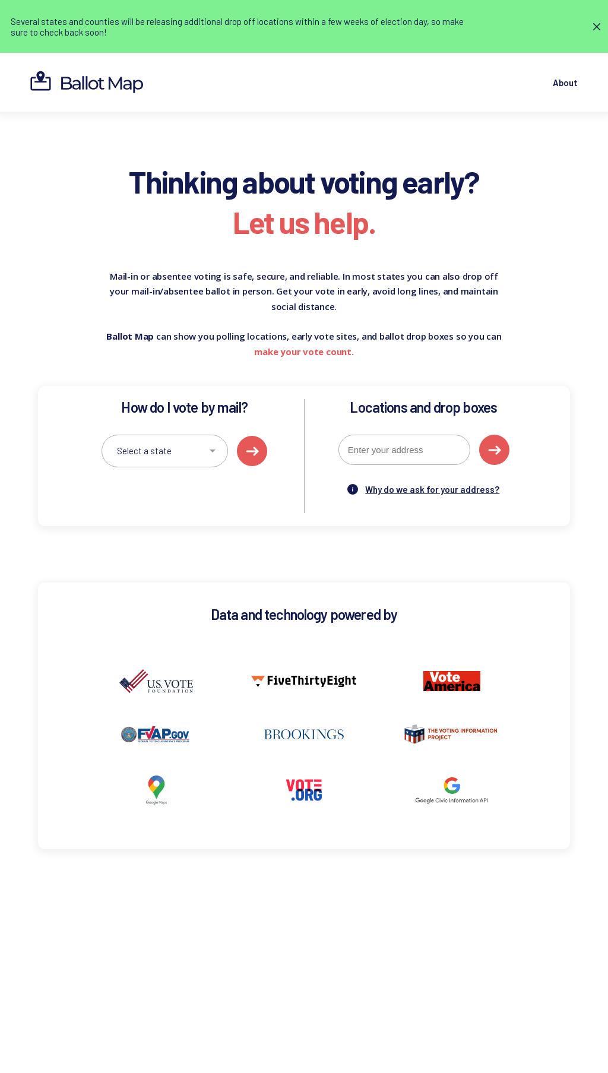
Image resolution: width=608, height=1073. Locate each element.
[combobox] (404, 450)
